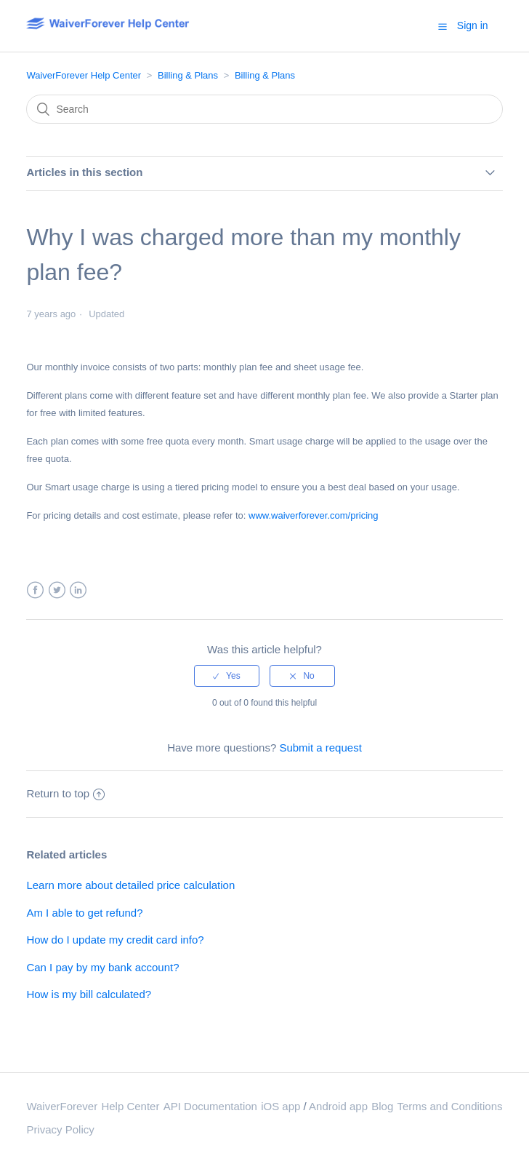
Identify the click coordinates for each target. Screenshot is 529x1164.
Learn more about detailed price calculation (130, 885)
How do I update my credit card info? (114, 939)
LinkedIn (78, 590)
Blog (382, 1106)
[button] (442, 26)
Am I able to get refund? (84, 912)
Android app (338, 1106)
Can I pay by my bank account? (102, 967)
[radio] (226, 676)
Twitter (57, 590)
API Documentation (210, 1106)
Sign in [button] (472, 25)
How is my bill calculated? (88, 994)
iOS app (280, 1106)
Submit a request (320, 747)
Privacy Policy (60, 1129)
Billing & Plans (188, 75)
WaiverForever (61, 1106)
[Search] (264, 109)
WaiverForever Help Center (83, 75)
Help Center (130, 1106)
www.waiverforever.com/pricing (313, 515)
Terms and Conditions (449, 1106)
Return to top (65, 793)
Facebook (35, 590)
